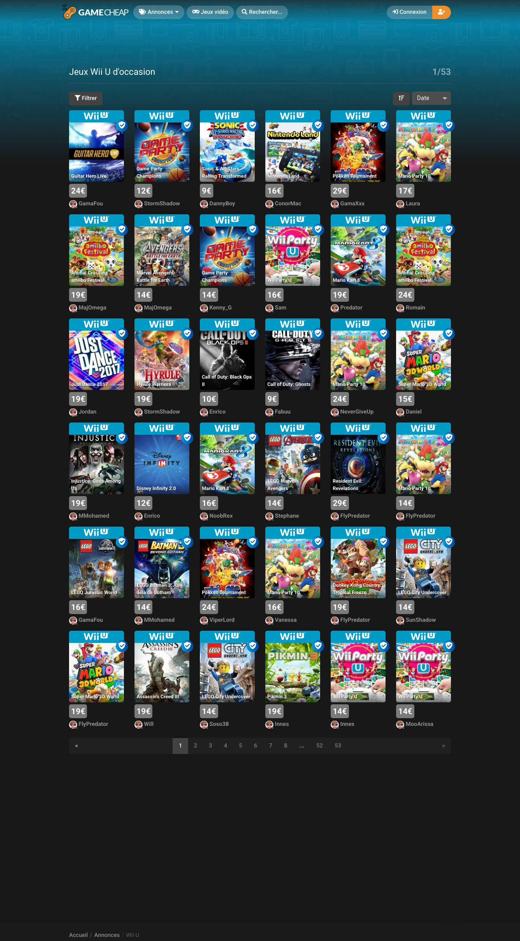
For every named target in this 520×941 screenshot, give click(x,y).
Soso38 (214, 724)
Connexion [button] (409, 12)
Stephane (282, 516)
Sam (275, 308)
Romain (410, 308)
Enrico (212, 412)
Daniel (409, 412)
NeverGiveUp (352, 412)
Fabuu (277, 412)
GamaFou (86, 204)
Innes (277, 724)
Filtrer (86, 98)
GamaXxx (347, 204)
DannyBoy (217, 204)
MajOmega (87, 308)
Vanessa (281, 620)
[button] (262, 12)
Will (144, 724)
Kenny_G (216, 308)
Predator (346, 308)
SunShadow (416, 620)
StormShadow (157, 204)
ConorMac (283, 204)
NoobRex (216, 516)
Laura (408, 204)
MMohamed (89, 516)
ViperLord (217, 620)
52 (319, 746)
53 (338, 746)
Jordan (82, 412)
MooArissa (414, 724)
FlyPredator (350, 516)
